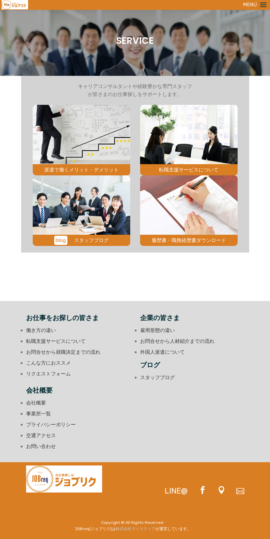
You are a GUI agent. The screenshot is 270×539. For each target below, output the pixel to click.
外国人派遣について (162, 352)
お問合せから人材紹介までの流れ (177, 341)
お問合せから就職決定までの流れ (63, 352)
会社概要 (36, 403)
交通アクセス (41, 435)
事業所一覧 (38, 414)
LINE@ (176, 490)
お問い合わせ (41, 446)
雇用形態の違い (157, 330)
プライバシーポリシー (51, 425)
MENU (255, 5)
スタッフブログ (157, 377)
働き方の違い (41, 330)
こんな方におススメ (48, 363)
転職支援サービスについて (56, 341)
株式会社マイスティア (135, 528)
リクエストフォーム (48, 374)
